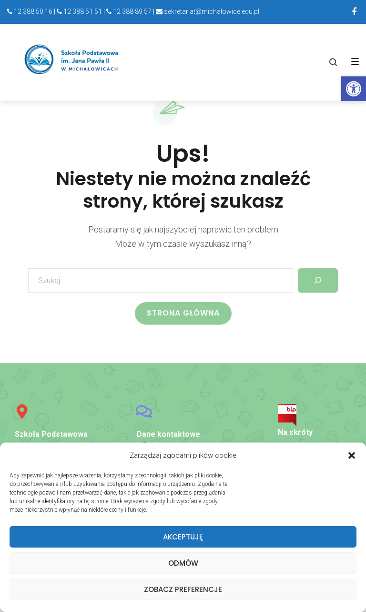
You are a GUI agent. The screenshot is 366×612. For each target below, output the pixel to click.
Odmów (183, 563)
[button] (351, 456)
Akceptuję (183, 537)
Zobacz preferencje (183, 589)
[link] (353, 88)
